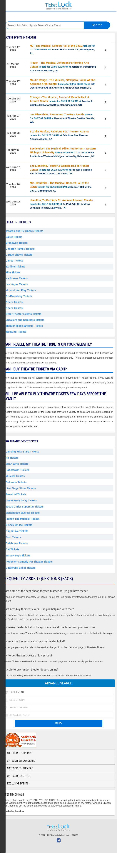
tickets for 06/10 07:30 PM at (61, 169)
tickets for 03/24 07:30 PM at (61, 101)
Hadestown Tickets (17, 469)
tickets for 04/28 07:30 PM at (59, 135)
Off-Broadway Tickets (19, 296)
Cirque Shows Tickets (19, 254)
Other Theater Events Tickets (23, 313)
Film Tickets (13, 272)
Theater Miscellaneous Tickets (24, 325)
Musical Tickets (15, 476)
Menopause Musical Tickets (23, 512)
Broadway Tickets (17, 242)
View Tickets (106, 50)
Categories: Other (18, 776)
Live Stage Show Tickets (21, 488)
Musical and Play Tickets (21, 290)
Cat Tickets (12, 549)
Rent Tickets (13, 537)
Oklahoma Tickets (17, 543)
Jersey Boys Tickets (18, 555)
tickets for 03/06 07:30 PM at (63, 66)
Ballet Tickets (14, 236)
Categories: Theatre (20, 768)
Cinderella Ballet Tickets (21, 567)
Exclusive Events (18, 783)
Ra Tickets (12, 457)
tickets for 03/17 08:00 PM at (62, 84)
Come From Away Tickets (21, 500)
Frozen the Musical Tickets (22, 518)
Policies (74, 835)
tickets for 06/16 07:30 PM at (61, 187)
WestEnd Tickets (16, 331)
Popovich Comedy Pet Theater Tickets (29, 561)
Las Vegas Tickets (17, 284)
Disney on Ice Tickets (19, 524)
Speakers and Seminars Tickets (25, 319)
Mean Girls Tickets (17, 463)
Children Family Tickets (20, 248)
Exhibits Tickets (15, 266)
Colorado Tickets (16, 482)
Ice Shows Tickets (17, 278)
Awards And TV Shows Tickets (24, 231)
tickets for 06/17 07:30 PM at (61, 204)
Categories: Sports (19, 753)
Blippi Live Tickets (17, 531)
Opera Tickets (14, 302)
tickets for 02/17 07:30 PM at (62, 49)
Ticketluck (58, 5)
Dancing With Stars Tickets (22, 451)
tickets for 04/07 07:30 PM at (62, 118)
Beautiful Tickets (16, 494)
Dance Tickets (14, 260)
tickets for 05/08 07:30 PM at (63, 152)
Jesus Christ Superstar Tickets (25, 506)
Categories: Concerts (21, 760)
